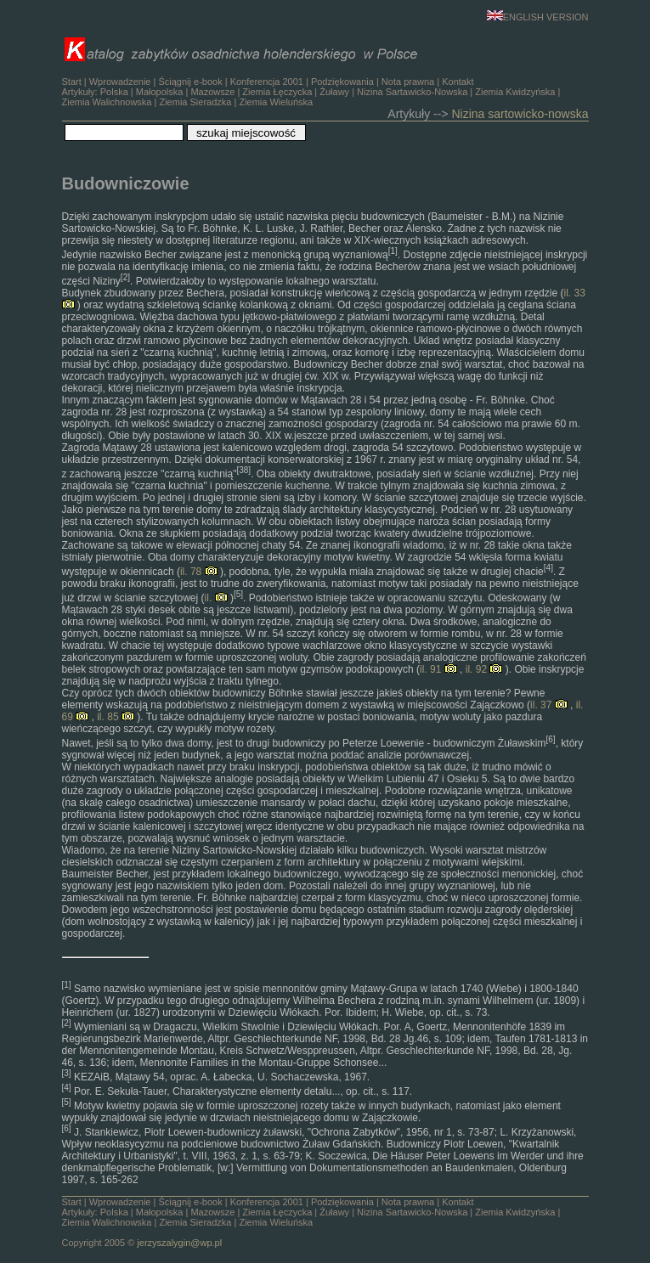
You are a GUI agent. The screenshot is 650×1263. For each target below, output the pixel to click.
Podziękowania (342, 81)
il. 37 (549, 705)
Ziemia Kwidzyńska (515, 92)
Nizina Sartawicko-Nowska (412, 92)
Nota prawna (408, 81)
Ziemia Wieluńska (276, 102)
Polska (114, 92)
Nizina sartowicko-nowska (519, 114)
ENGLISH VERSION (538, 17)
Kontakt (457, 81)
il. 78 (199, 572)
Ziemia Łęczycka (277, 92)
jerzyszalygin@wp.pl (179, 1243)
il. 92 (484, 669)
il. (216, 598)
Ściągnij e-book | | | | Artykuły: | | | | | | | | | (311, 91)
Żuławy (334, 92)
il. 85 (115, 717)
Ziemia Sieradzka (195, 102)
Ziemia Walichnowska (107, 102)
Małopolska (160, 92)
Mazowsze (212, 92)
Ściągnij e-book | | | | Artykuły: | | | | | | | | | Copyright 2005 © (311, 1222)
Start (72, 81)
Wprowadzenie (120, 81)
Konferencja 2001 (266, 81)
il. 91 (438, 669)
